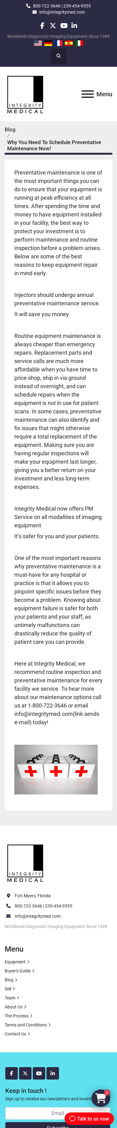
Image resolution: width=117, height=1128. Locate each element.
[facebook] (42, 25)
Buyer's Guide (18, 970)
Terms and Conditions (26, 1024)
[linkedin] (74, 25)
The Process (16, 1015)
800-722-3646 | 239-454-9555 (62, 5)
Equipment (15, 961)
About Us (13, 1006)
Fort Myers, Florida (33, 895)
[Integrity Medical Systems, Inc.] (25, 862)
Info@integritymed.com (38, 916)
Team (10, 997)
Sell (8, 988)
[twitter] (53, 25)
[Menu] (87, 94)
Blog (10, 129)
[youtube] (64, 25)
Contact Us (15, 1033)
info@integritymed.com (62, 12)
